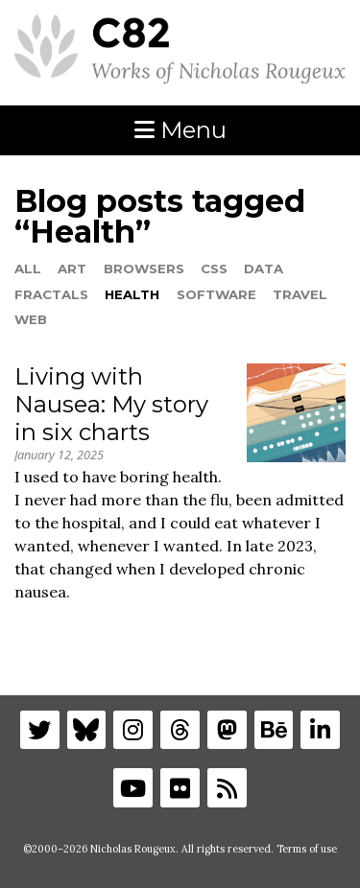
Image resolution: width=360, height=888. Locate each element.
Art (72, 268)
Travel (300, 294)
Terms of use (306, 848)
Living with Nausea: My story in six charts (111, 404)
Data (263, 268)
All (27, 268)
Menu (180, 130)
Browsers (144, 268)
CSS (214, 268)
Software (216, 294)
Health (132, 294)
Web (30, 319)
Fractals (51, 294)
